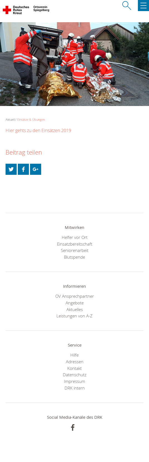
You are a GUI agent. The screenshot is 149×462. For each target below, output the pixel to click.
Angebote (75, 303)
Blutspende (74, 257)
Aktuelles (74, 309)
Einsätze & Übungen (31, 119)
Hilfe (74, 355)
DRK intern (74, 388)
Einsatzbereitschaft (74, 244)
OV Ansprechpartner (74, 296)
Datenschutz (74, 374)
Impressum (74, 381)
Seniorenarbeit (74, 250)
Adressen (74, 361)
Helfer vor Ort (75, 237)
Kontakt (74, 368)
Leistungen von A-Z (74, 316)
